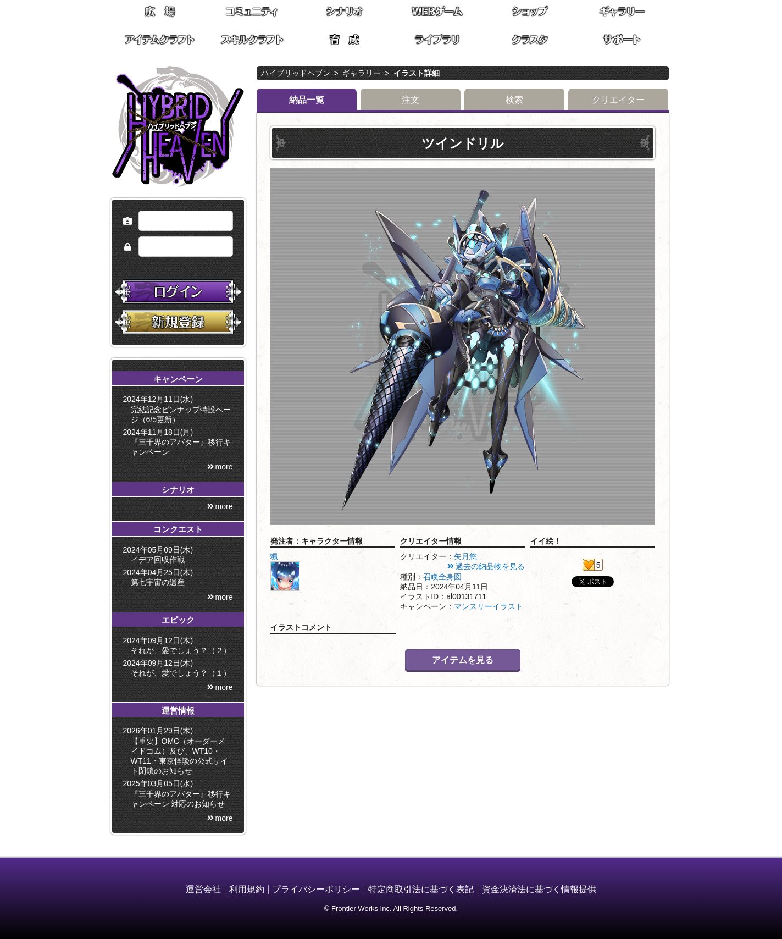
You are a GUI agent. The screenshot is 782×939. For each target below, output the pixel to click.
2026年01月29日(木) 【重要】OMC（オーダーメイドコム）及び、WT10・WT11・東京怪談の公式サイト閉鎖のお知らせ (177, 750)
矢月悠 (465, 556)
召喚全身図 (442, 576)
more (224, 466)
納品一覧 (306, 99)
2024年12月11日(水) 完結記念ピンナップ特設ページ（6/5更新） (179, 409)
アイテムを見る (462, 660)
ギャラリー (361, 73)
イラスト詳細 (416, 73)
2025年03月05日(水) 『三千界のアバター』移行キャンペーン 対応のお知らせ (179, 793)
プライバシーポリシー (316, 889)
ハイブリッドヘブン (295, 73)
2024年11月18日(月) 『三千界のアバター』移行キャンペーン (179, 442)
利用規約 (246, 889)
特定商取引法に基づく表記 (421, 889)
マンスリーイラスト (488, 606)
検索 (514, 99)
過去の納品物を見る (490, 566)
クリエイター (618, 99)
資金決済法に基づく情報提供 (539, 889)
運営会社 (203, 889)
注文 (410, 99)
